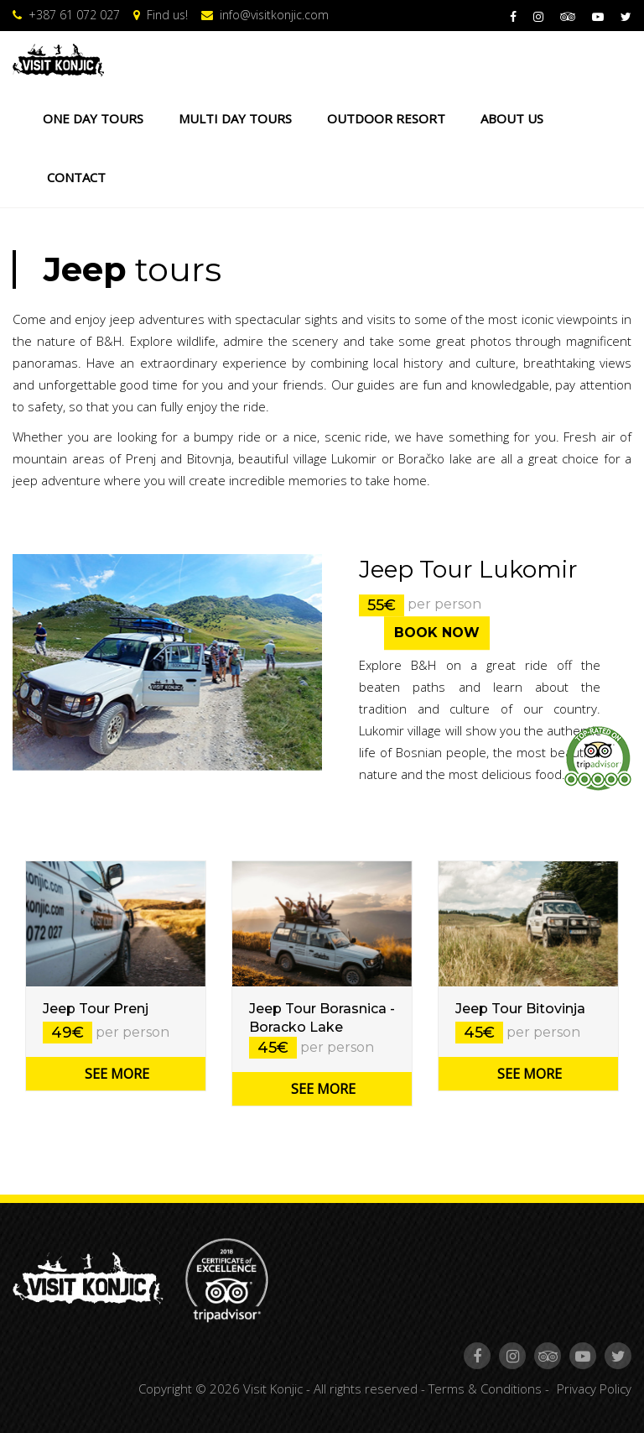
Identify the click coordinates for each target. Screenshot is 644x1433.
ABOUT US (511, 118)
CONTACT (76, 177)
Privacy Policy (594, 1388)
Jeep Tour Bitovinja (520, 1009)
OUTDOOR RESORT (386, 118)
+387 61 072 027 (66, 15)
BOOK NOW (437, 633)
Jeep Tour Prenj (95, 1009)
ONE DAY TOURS (93, 118)
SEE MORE (117, 1073)
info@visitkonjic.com (265, 15)
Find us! (160, 15)
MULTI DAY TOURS (235, 118)
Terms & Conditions (485, 1388)
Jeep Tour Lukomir (468, 569)
